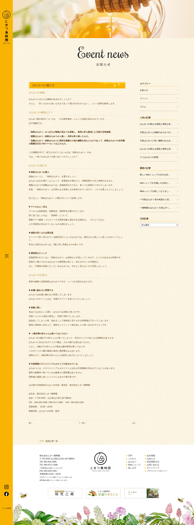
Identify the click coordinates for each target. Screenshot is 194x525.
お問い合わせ (153, 465)
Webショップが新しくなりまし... (155, 191)
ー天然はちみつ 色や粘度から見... (155, 199)
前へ (30, 423)
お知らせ (144, 90)
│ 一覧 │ (82, 423)
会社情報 (151, 456)
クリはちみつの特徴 (149, 157)
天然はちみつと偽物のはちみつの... (156, 132)
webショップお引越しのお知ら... (155, 183)
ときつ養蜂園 (7, 508)
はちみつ (132, 462)
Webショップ (134, 465)
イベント (144, 98)
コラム (143, 107)
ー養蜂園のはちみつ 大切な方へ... (155, 208)
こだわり (132, 459)
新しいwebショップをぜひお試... (155, 175)
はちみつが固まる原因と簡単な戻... (156, 124)
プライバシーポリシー (157, 471)
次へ (134, 423)
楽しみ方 (132, 468)
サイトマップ (153, 468)
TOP (42, 441)
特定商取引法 (153, 462)
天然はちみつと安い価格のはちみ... (156, 141)
